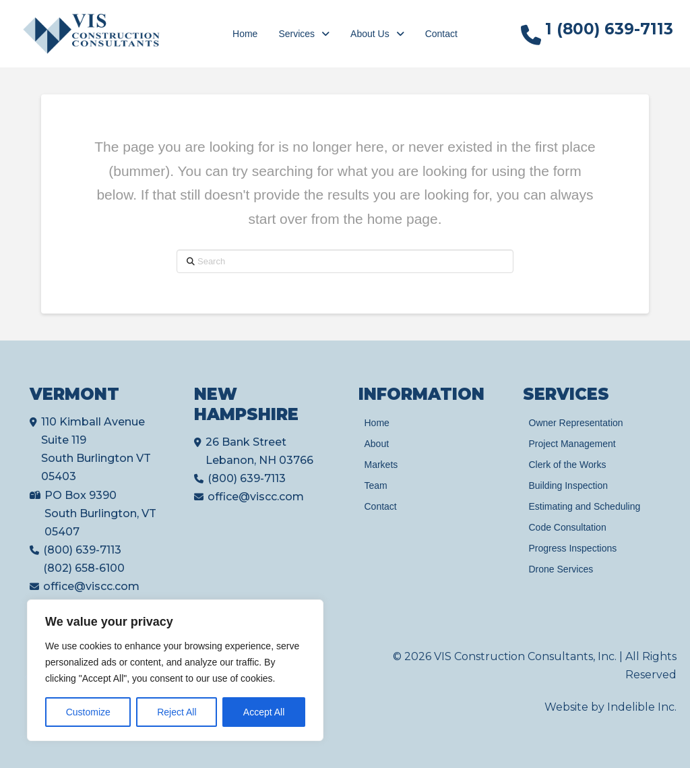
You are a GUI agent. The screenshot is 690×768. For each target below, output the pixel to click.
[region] (175, 670)
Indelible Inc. (642, 707)
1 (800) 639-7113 (609, 29)
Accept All (263, 712)
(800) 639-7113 (82, 549)
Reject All (176, 712)
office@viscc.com (91, 586)
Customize (88, 712)
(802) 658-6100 (84, 568)
